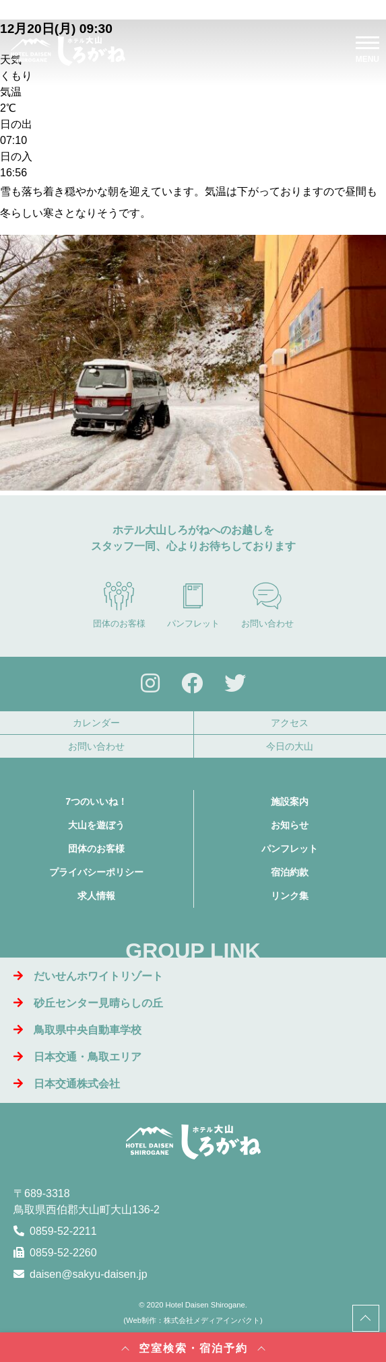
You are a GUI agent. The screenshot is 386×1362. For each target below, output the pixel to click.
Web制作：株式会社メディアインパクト (193, 1320)
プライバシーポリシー (96, 872)
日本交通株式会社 (66, 1083)
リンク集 (290, 895)
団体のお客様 (119, 605)
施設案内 (290, 801)
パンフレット (193, 605)
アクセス (290, 722)
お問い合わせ (267, 605)
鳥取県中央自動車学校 (77, 1030)
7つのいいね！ (96, 801)
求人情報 (96, 895)
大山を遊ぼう (96, 825)
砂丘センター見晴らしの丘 (88, 1003)
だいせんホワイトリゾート (88, 976)
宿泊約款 (290, 872)
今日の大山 (289, 746)
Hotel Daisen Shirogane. (206, 1305)
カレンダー (96, 722)
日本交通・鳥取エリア (77, 1057)
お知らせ (290, 825)
